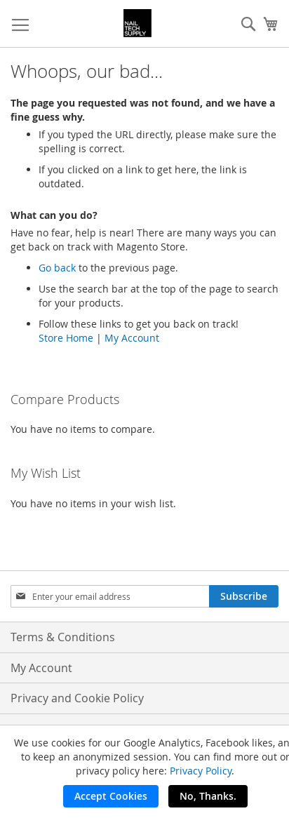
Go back (57, 267)
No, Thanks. (208, 796)
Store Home (66, 337)
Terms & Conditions (63, 637)
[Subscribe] (243, 596)
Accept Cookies (110, 796)
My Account (132, 337)
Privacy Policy (200, 770)
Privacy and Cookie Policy (77, 698)
